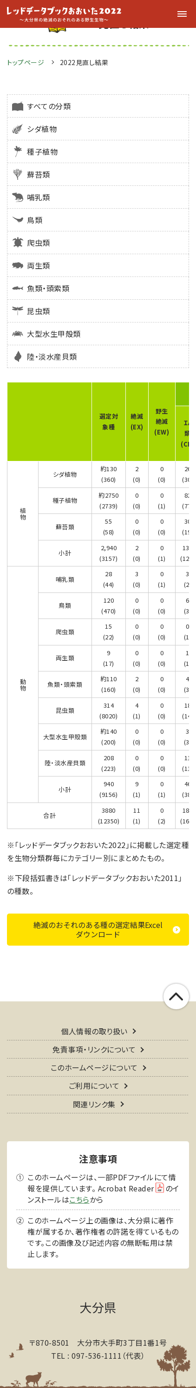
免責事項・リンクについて (94, 1028)
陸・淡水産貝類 (52, 356)
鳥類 (34, 219)
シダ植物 (42, 128)
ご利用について (94, 1064)
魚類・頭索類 (48, 288)
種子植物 (42, 151)
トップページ (25, 62)
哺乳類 (38, 197)
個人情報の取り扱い (94, 1009)
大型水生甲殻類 (54, 333)
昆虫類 (38, 310)
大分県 (98, 1285)
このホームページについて (94, 1046)
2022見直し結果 (84, 62)
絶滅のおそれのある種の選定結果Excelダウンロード (98, 908)
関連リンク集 (94, 1082)
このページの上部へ (176, 975)
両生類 (38, 265)
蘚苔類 (38, 174)
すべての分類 (49, 106)
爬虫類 (38, 242)
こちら (79, 1178)
